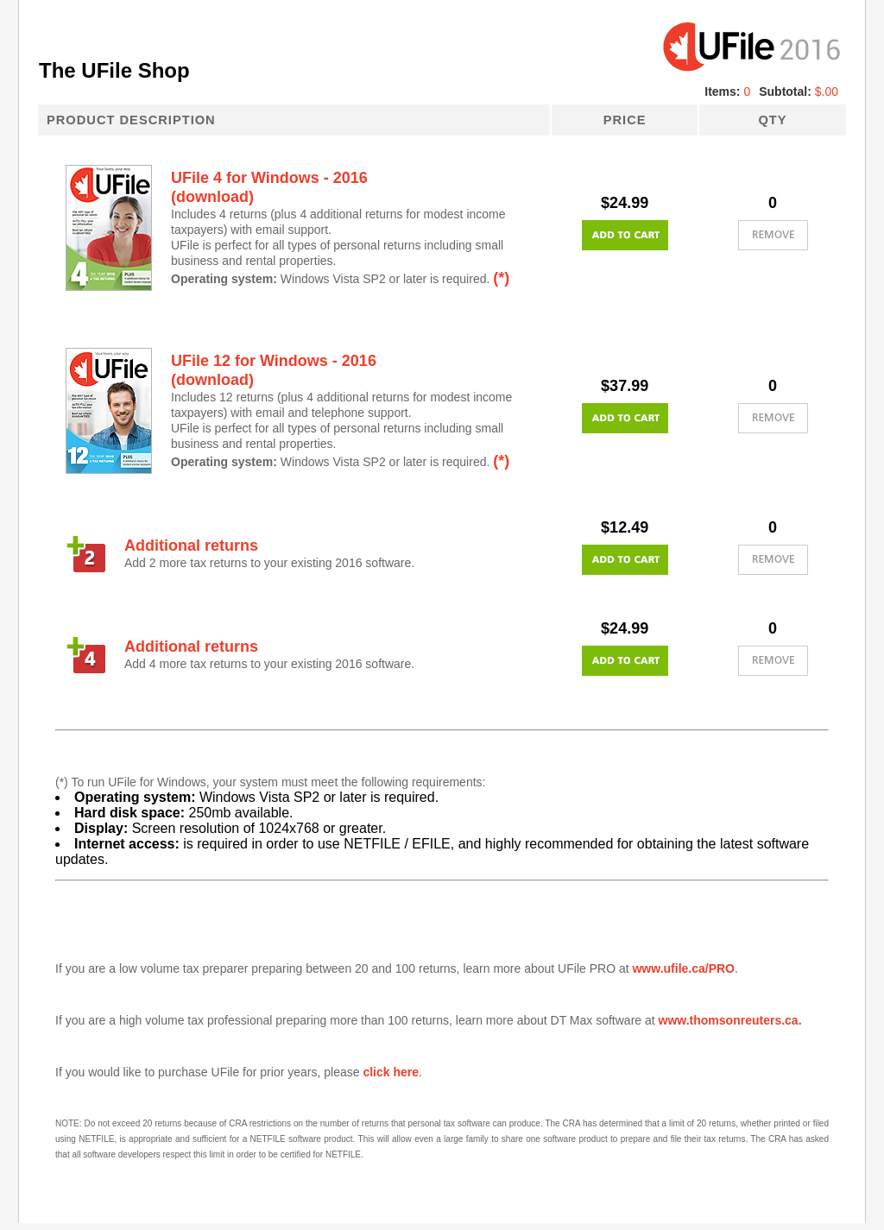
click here (391, 1072)
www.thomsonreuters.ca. (730, 1020)
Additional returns (191, 545)
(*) (501, 278)
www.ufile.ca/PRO (683, 968)
